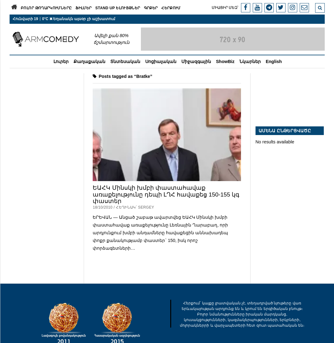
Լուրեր (61, 61)
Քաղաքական (89, 61)
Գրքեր (151, 8)
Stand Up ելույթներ (117, 8)
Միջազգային (196, 61)
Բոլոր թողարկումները (46, 8)
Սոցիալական (160, 61)
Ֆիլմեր (83, 8)
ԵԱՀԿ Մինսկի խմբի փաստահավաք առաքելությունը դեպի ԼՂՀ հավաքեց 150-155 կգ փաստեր (166, 194)
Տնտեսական (125, 61)
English (274, 61)
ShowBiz (225, 61)
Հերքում (171, 8)
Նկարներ (250, 61)
